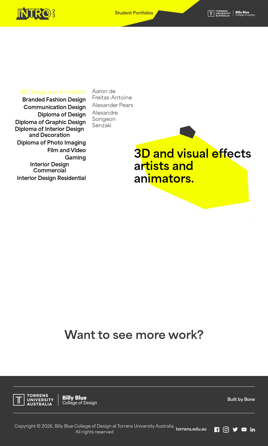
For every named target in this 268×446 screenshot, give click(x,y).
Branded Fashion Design (54, 100)
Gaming (75, 158)
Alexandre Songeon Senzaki (105, 120)
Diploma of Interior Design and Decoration (49, 132)
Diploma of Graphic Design (50, 122)
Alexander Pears (112, 105)
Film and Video (66, 150)
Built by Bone (241, 400)
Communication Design (55, 107)
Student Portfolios (134, 13)
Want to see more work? (134, 336)
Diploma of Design (62, 115)
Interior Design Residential (51, 178)
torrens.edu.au (191, 429)
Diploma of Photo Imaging (51, 143)
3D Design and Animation (53, 92)
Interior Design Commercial (49, 168)
